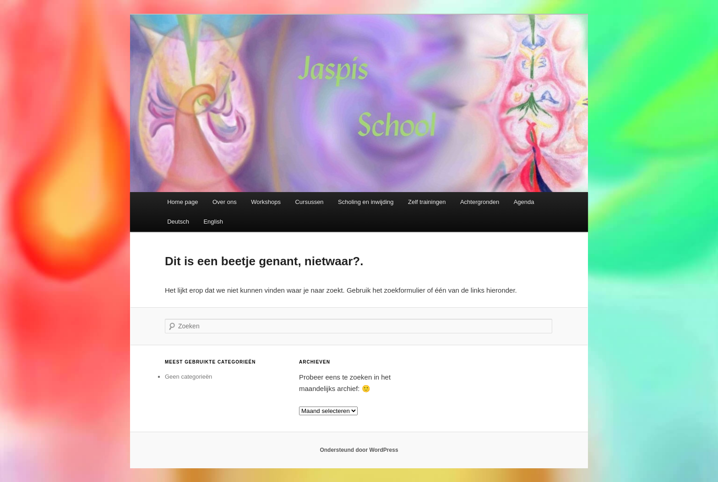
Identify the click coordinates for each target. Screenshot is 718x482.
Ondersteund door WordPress (359, 450)
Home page (182, 201)
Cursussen (309, 201)
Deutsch (178, 221)
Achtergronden (479, 201)
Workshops (266, 201)
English (213, 221)
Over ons (224, 201)
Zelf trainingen (427, 201)
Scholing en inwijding (365, 201)
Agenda (524, 201)
